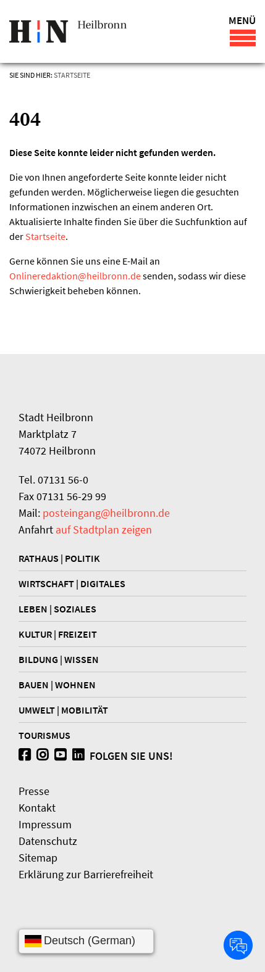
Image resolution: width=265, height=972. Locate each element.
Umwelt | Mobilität (63, 710)
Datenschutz (48, 841)
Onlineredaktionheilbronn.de (75, 276)
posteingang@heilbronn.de (106, 513)
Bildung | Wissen (59, 659)
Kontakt (37, 808)
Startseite (72, 75)
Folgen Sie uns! (96, 756)
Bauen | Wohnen (57, 684)
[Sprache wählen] (86, 941)
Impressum (45, 824)
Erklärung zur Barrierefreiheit (86, 874)
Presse (34, 791)
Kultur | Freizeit (58, 634)
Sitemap (38, 857)
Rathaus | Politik (59, 558)
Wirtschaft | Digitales (72, 583)
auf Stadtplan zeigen (104, 529)
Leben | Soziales (57, 609)
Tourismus (44, 735)
